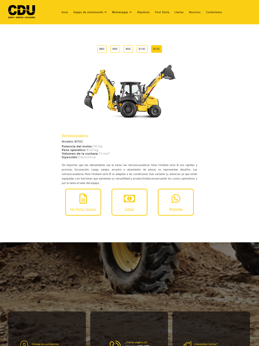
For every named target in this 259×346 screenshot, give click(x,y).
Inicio (65, 12)
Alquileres (143, 12)
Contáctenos (214, 12)
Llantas (179, 12)
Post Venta (162, 12)
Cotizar (129, 209)
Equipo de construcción (88, 12)
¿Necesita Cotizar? (206, 344)
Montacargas (120, 12)
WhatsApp (176, 209)
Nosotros (195, 12)
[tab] (102, 49)
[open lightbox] (129, 91)
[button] (91, 12)
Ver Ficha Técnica (83, 209)
